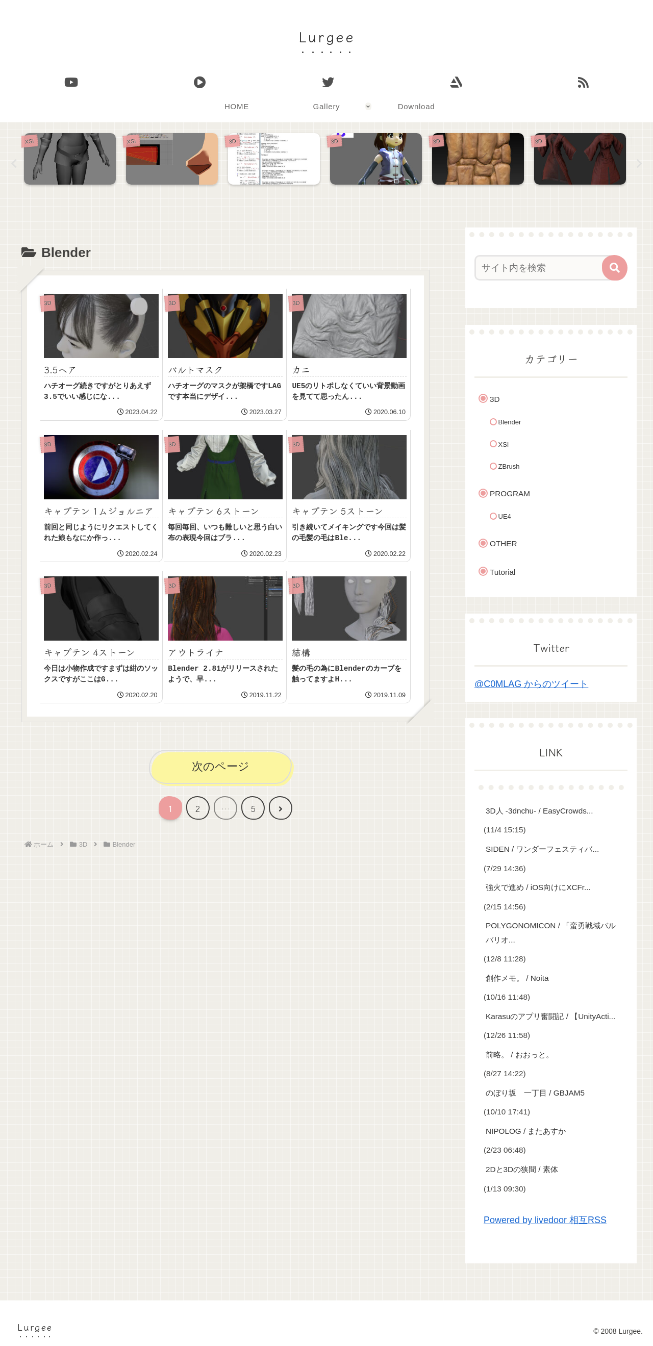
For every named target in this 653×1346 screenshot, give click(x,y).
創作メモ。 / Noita (517, 978)
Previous (14, 164)
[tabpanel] (72, 161)
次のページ (220, 766)
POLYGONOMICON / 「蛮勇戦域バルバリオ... (551, 932)
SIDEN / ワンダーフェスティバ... (542, 849)
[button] (614, 268)
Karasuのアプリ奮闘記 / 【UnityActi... (550, 1016)
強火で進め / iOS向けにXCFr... (538, 887)
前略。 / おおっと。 (520, 1054)
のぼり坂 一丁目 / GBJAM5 (535, 1092)
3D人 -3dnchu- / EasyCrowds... (539, 810)
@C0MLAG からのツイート (531, 684)
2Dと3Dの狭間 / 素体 (522, 1169)
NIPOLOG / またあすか (526, 1131)
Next (639, 164)
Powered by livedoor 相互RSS (545, 1220)
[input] (544, 268)
